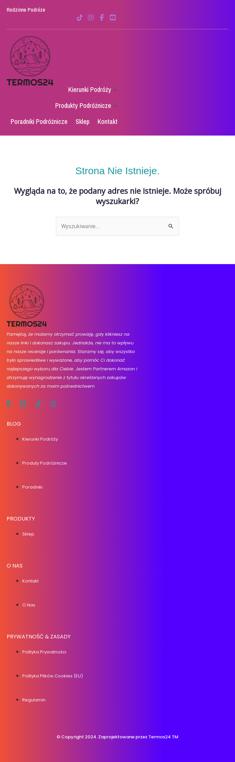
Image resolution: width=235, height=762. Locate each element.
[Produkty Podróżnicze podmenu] (115, 105)
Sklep (28, 534)
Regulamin (34, 700)
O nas (28, 605)
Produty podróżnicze (44, 463)
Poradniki (32, 487)
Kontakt (30, 581)
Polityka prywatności (44, 652)
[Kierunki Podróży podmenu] (115, 89)
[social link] (80, 17)
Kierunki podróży (40, 439)
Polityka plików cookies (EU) (52, 676)
